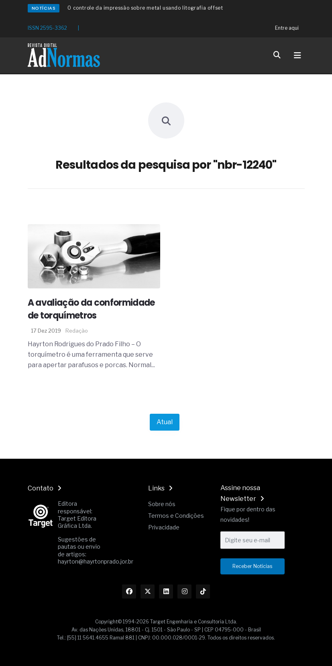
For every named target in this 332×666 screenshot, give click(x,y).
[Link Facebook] (129, 591)
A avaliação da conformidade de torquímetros (91, 309)
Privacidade (163, 527)
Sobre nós (161, 504)
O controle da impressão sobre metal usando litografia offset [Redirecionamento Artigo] (145, 8)
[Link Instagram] (184, 591)
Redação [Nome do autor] (76, 330)
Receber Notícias (252, 566)
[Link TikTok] (203, 591)
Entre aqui (287, 28)
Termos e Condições (176, 515)
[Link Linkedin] (166, 591)
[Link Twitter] (148, 591)
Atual (165, 422)
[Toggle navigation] (297, 55)
